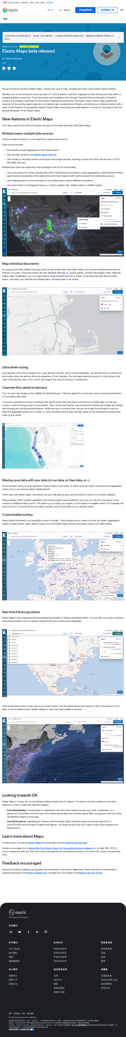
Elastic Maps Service (45, 154)
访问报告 (49, 2)
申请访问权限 (60, 957)
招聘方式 (13, 983)
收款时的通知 (14, 1029)
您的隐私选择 (25, 1029)
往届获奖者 (106, 975)
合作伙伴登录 (60, 952)
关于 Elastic (14, 948)
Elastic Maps (35, 842)
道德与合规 (59, 992)
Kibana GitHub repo (37, 872)
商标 (10, 1013)
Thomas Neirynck (13, 58)
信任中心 (58, 979)
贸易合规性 (59, 988)
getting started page (76, 842)
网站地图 (30, 1013)
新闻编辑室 (14, 961)
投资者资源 (106, 948)
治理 (103, 952)
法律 (56, 975)
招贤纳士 (13, 975)
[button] (119, 37)
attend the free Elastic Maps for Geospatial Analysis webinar (61, 848)
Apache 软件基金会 (79, 1025)
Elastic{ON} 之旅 (109, 979)
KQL (63, 272)
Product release (29, 46)
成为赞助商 (106, 983)
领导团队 (13, 952)
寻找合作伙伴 (60, 948)
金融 (103, 957)
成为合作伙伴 (60, 961)
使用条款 (17, 1013)
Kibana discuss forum (90, 872)
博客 (11, 957)
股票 (103, 961)
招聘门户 (13, 979)
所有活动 (105, 988)
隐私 (56, 983)
